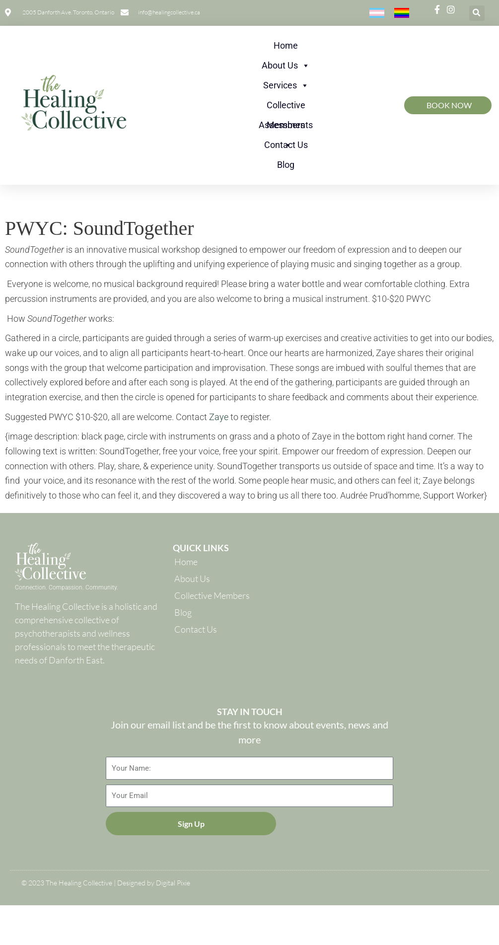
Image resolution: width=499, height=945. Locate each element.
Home (286, 45)
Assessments (286, 127)
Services (286, 85)
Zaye (218, 417)
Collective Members (286, 107)
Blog (285, 164)
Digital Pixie (173, 882)
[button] (477, 13)
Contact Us (286, 145)
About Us (286, 65)
